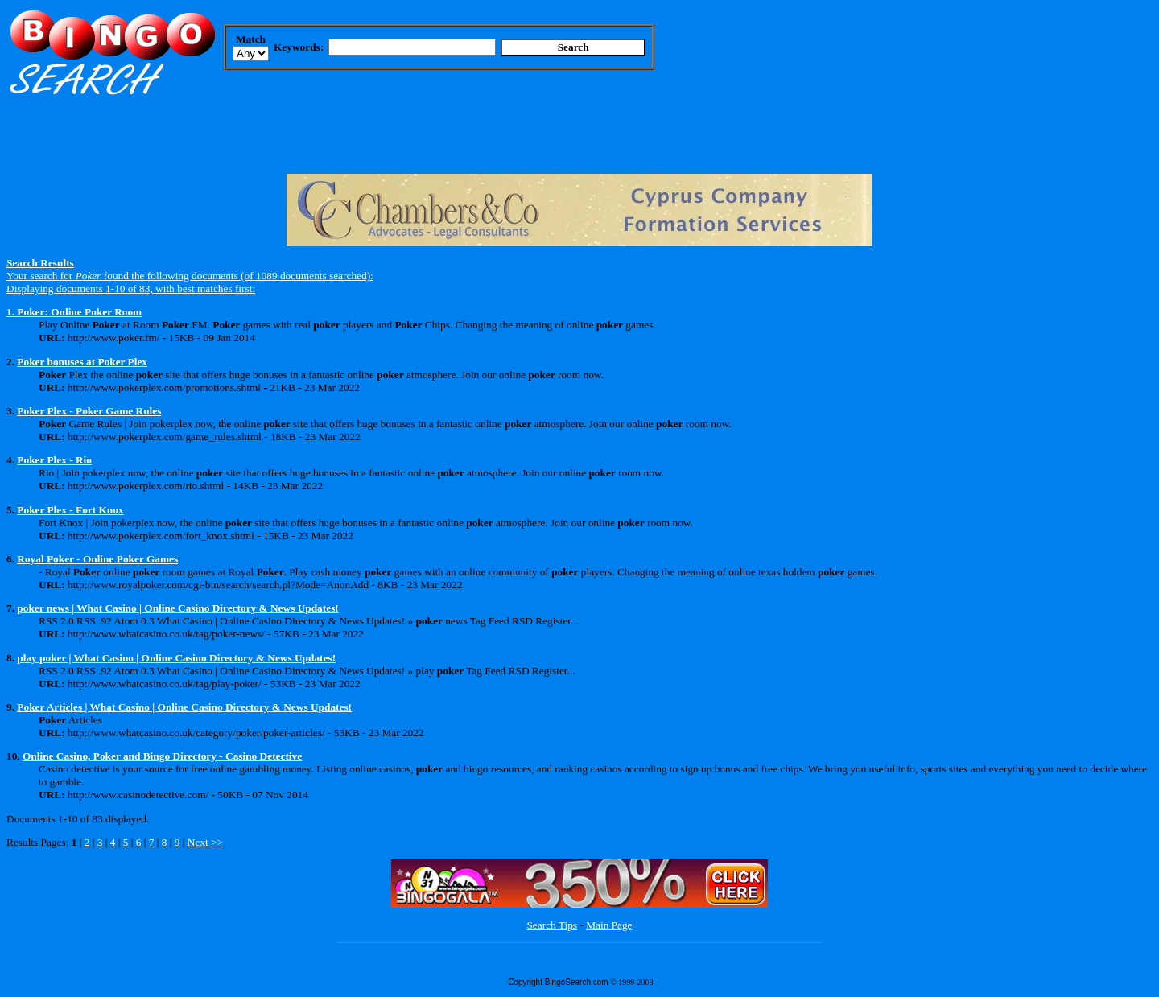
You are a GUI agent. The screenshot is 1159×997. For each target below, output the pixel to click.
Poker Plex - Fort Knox (70, 510)
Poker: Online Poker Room (79, 312)
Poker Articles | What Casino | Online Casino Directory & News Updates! (184, 707)
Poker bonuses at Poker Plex (82, 362)
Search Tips (551, 925)
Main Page (609, 925)
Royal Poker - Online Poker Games (97, 559)
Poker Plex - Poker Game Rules (89, 411)
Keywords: (299, 47)
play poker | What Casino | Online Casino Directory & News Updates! (176, 658)
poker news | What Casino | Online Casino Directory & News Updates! (177, 608)
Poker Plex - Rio (54, 460)
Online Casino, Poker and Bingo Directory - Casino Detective (162, 756)
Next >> (205, 842)
